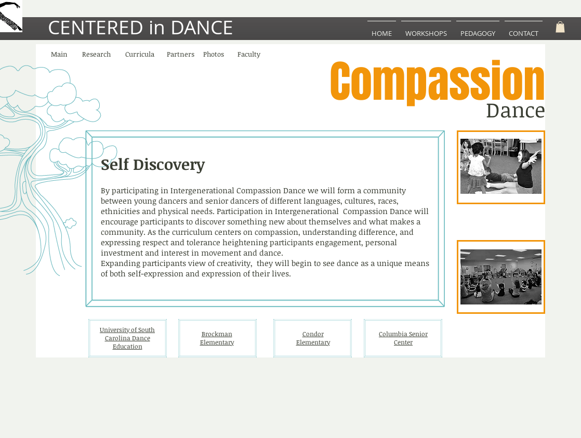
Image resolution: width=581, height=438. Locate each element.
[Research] (96, 54)
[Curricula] (140, 54)
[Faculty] (249, 54)
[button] (560, 27)
